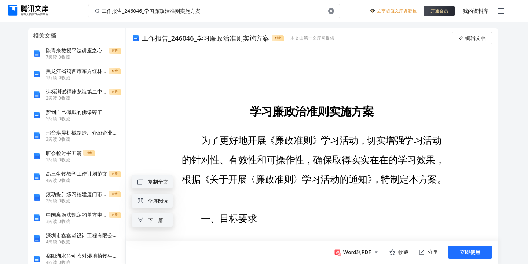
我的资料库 (475, 10)
